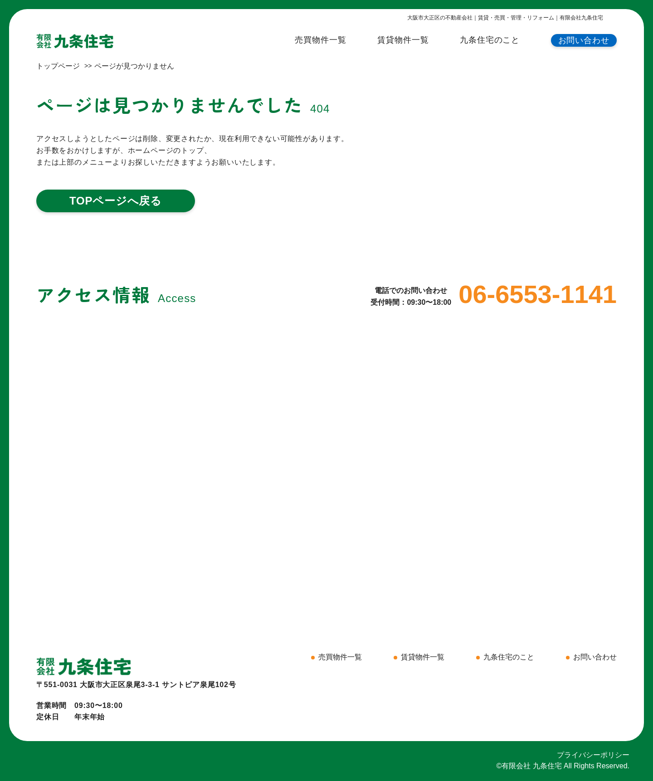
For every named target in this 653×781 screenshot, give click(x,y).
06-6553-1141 (537, 294)
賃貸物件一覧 (403, 40)
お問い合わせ (583, 40)
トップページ (58, 66)
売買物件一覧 (320, 40)
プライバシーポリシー (593, 755)
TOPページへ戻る (115, 201)
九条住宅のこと (490, 40)
